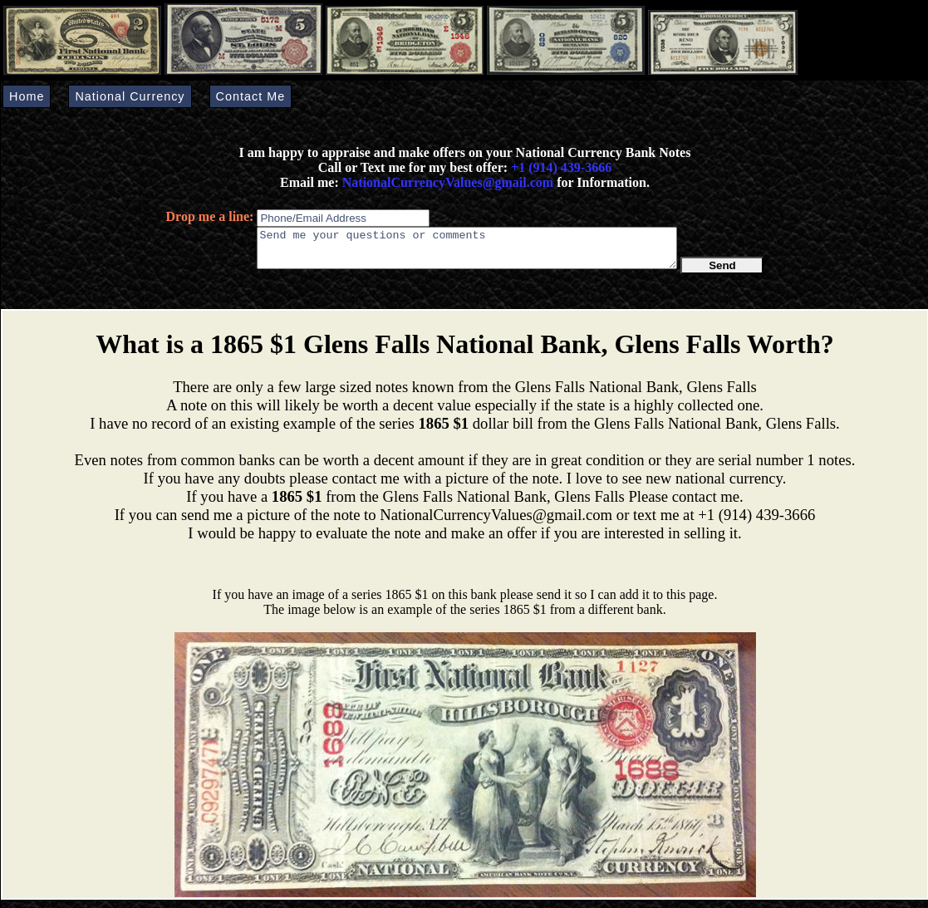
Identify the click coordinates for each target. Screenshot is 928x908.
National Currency (129, 96)
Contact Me (251, 96)
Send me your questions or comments (467, 252)
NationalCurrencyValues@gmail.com (446, 182)
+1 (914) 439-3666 (561, 167)
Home (26, 96)
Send (722, 273)
